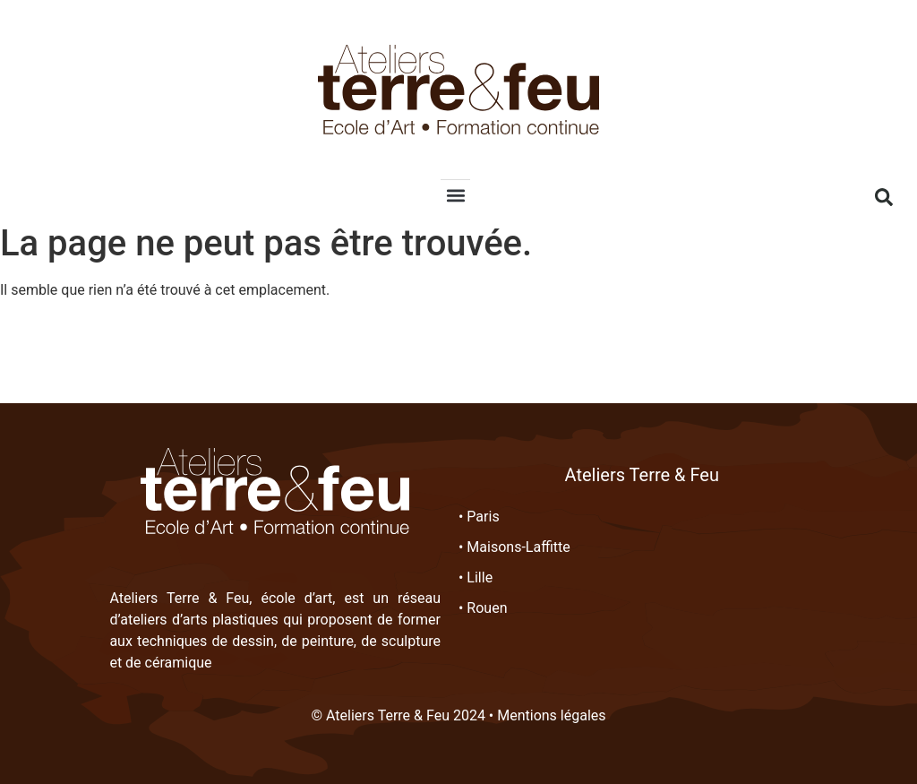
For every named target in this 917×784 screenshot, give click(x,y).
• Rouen (483, 607)
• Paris (479, 516)
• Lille (475, 577)
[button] (455, 195)
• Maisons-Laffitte (514, 547)
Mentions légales (551, 715)
